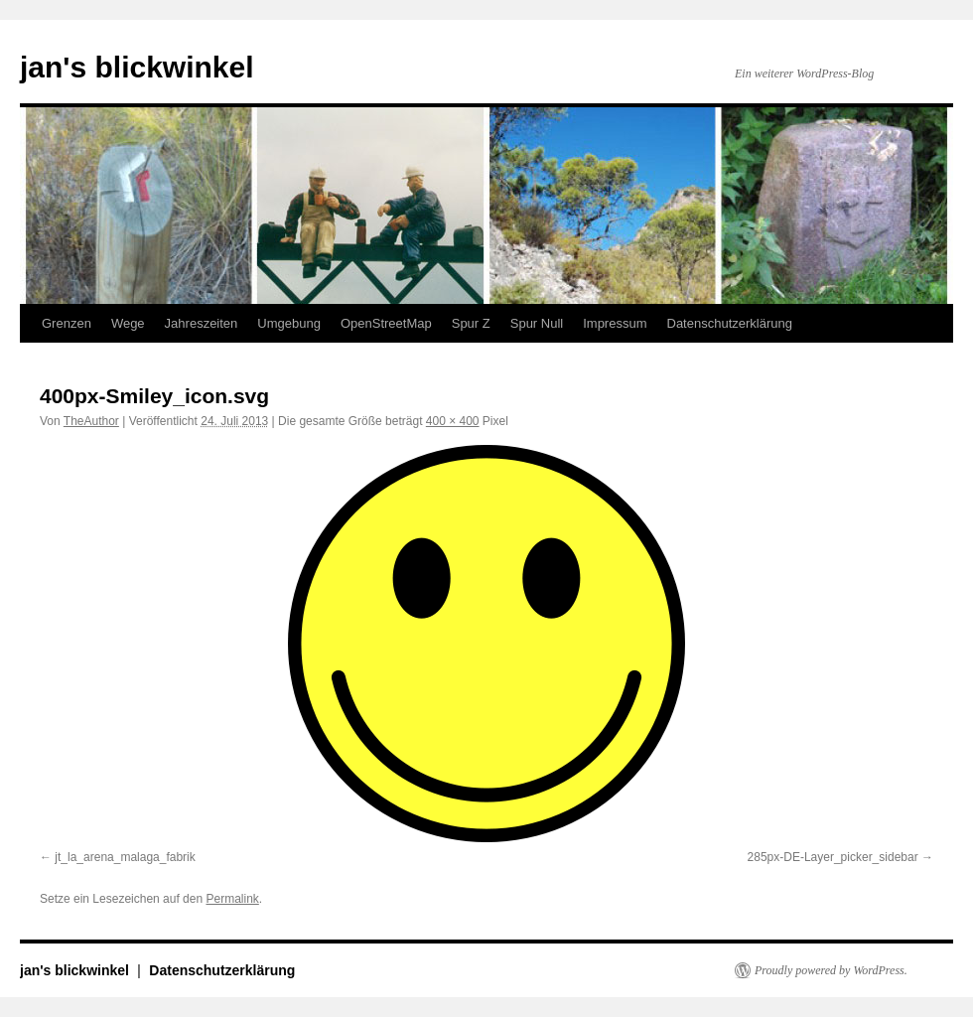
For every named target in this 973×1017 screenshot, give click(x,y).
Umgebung (289, 323)
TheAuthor (91, 421)
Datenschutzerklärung (729, 323)
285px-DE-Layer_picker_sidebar (833, 857)
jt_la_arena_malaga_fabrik (125, 857)
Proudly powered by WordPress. (831, 970)
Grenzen (66, 323)
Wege (128, 323)
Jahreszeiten (201, 323)
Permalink (232, 899)
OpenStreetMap (386, 323)
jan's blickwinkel (137, 67)
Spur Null (536, 323)
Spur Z (471, 323)
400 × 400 (453, 421)
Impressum (614, 323)
